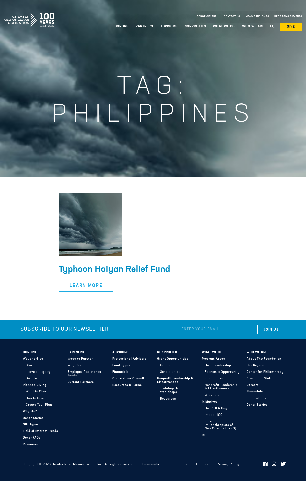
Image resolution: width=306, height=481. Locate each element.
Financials (120, 372)
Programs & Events (288, 16)
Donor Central (207, 16)
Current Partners (81, 382)
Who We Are (253, 26)
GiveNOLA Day (216, 408)
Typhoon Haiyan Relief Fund (114, 269)
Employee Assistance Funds (84, 373)
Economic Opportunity (222, 372)
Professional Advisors (129, 358)
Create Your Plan (39, 404)
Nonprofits (195, 26)
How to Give (35, 398)
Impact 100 (213, 415)
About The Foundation (264, 358)
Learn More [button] (86, 285)
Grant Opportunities (172, 358)
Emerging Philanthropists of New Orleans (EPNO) (220, 425)
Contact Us (232, 16)
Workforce (212, 395)
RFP (205, 435)
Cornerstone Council (128, 378)
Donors (122, 26)
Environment (215, 378)
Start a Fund (36, 365)
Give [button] (291, 26)
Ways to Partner (80, 358)
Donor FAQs (32, 437)
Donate (31, 378)
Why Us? (30, 411)
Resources (31, 444)
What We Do (224, 26)
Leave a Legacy (38, 372)
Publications (256, 398)
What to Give (36, 391)
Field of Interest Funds (40, 431)
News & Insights (257, 16)
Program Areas (213, 358)
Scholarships (170, 372)
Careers (253, 385)
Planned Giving (35, 385)
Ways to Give (33, 358)
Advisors (169, 26)
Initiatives (210, 401)
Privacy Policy (228, 464)
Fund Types (121, 365)
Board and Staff (259, 378)
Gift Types (31, 424)
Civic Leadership (218, 365)
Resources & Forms (127, 385)
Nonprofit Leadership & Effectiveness (175, 380)
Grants (165, 365)
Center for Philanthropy (265, 372)
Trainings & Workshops (169, 390)
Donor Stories (33, 418)
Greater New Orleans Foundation (29, 15)
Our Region (255, 365)
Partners (144, 26)
